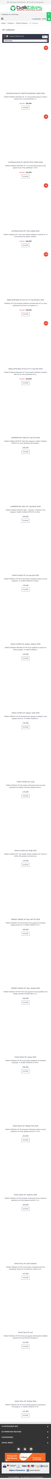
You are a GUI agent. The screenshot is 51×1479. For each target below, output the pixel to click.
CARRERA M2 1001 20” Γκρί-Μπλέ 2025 (25, 506)
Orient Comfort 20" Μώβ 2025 (25, 850)
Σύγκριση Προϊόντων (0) (16, 36)
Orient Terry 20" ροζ (25, 1332)
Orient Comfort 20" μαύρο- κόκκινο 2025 (25, 644)
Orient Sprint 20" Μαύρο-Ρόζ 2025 (25, 1126)
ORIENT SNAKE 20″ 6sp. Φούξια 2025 (25, 988)
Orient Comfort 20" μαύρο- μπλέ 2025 (26, 713)
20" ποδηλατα (33, 23)
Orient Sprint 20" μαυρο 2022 (25, 1057)
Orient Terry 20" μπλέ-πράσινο (25, 1263)
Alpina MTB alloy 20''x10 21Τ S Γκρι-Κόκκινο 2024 (25, 300)
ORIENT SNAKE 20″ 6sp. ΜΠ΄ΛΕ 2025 (25, 919)
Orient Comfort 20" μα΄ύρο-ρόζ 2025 (25, 575)
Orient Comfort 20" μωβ (25, 782)
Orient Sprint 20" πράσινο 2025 (25, 1195)
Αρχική (3, 23)
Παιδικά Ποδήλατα (22, 23)
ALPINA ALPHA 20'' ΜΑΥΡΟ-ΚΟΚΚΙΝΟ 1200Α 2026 (25, 93)
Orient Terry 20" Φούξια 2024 (25, 1401)
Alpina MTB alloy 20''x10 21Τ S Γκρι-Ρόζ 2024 (25, 369)
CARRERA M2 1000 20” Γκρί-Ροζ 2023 (25, 438)
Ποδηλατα (10, 23)
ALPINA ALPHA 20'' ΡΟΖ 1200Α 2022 (25, 231)
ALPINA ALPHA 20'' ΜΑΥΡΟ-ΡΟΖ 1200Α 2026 (25, 162)
